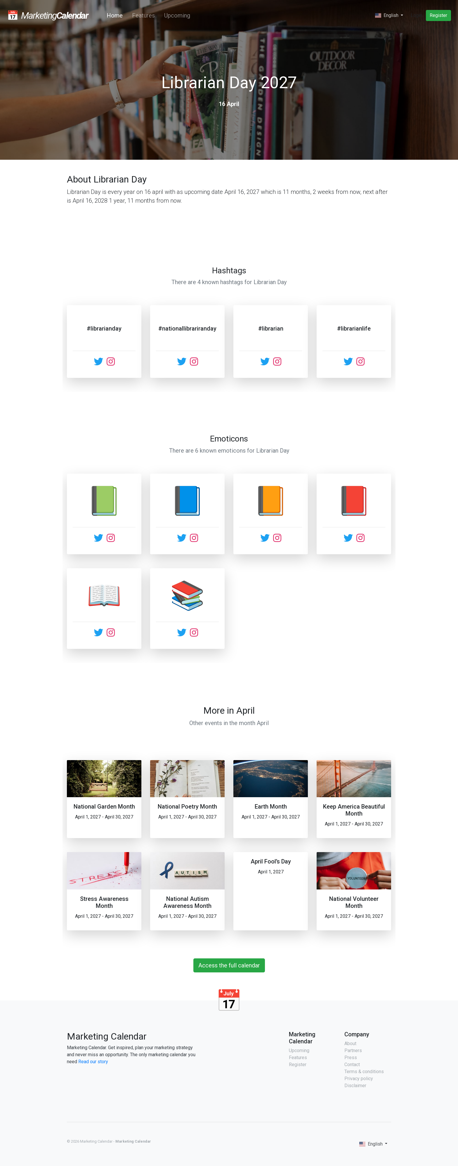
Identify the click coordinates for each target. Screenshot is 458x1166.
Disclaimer (355, 1085)
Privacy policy (358, 1078)
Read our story (93, 1061)
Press (350, 1057)
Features (143, 15)
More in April (229, 710)
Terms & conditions (364, 1071)
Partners (353, 1050)
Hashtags (229, 270)
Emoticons (229, 439)
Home (116, 15)
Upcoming (177, 15)
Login (416, 15)
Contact (352, 1064)
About (350, 1043)
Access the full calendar (229, 965)
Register (438, 15)
